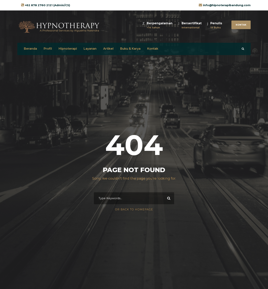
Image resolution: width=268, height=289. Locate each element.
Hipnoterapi (68, 48)
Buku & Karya (130, 48)
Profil (48, 48)
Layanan (90, 48)
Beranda (30, 48)
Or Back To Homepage (134, 209)
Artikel (108, 48)
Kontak (241, 24)
